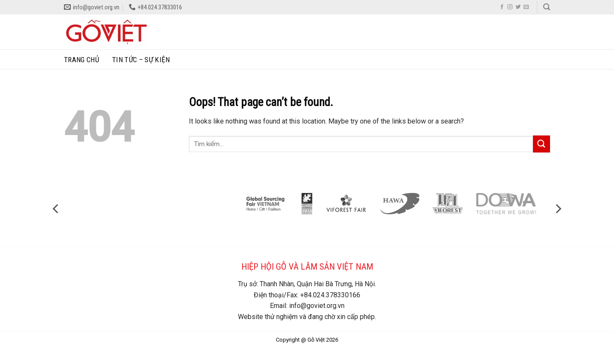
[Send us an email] (526, 7)
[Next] (557, 208)
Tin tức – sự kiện (141, 59)
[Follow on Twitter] (518, 7)
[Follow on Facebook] (501, 7)
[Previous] (56, 208)
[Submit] (541, 143)
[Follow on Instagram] (510, 7)
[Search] (546, 7)
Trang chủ (81, 59)
